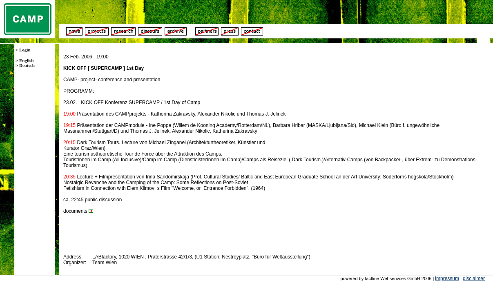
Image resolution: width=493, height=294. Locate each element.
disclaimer (474, 278)
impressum (447, 278)
